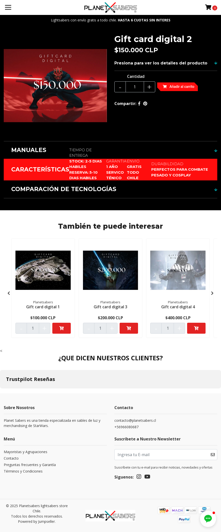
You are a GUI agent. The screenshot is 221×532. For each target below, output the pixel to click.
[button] (208, 519)
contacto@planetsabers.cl (135, 420)
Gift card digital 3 (110, 307)
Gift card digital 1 (43, 307)
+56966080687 (126, 427)
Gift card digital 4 (178, 307)
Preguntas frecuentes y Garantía (30, 464)
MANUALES (28, 150)
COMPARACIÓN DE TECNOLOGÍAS (63, 189)
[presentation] (9, 293)
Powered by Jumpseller (36, 521)
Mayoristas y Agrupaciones (25, 451)
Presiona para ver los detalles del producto (160, 63)
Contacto (11, 458)
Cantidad (136, 76)
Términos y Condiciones (23, 471)
